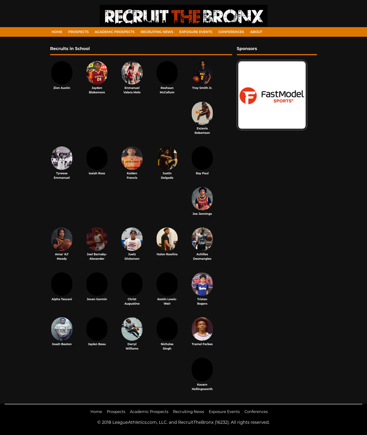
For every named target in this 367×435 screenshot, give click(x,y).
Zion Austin (61, 88)
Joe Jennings (202, 214)
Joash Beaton (62, 344)
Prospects (78, 32)
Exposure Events (195, 32)
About (256, 32)
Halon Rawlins (167, 254)
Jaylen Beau (97, 344)
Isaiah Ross (97, 173)
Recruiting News (157, 32)
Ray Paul (202, 173)
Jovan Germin (97, 299)
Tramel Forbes (202, 344)
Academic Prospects (115, 32)
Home (56, 32)
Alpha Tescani (61, 299)
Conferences (231, 32)
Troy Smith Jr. (202, 88)
